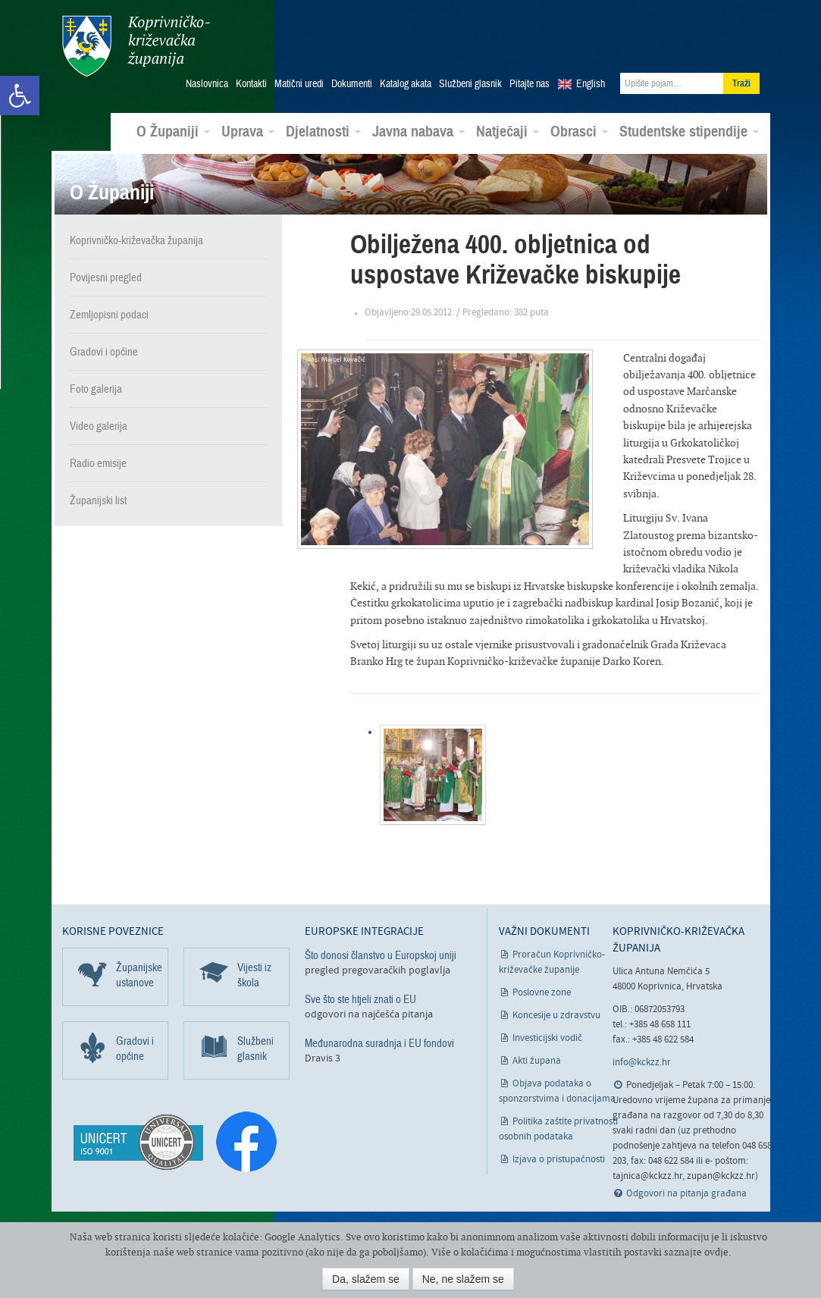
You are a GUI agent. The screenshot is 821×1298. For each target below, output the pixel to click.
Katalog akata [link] (405, 84)
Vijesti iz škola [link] (254, 975)
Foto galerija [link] (96, 389)
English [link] (590, 84)
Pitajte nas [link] (529, 84)
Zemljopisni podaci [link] (109, 314)
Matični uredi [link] (299, 84)
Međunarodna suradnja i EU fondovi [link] (379, 1043)
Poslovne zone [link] (541, 993)
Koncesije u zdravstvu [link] (556, 1016)
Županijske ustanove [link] (139, 975)
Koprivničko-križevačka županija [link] (136, 46)
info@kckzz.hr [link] (642, 1063)
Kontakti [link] (251, 84)
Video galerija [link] (98, 426)
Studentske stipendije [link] (689, 132)
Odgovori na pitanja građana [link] (686, 1194)
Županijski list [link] (98, 500)
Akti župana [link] (536, 1061)
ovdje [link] (716, 1252)
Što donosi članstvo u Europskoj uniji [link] (380, 955)
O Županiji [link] (173, 132)
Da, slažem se (366, 1279)
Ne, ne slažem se (463, 1279)
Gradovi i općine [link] (104, 351)
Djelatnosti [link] (323, 132)
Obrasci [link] (579, 132)
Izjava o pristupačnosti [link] (558, 1160)
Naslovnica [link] (207, 84)
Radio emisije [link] (98, 463)
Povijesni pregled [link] (106, 277)
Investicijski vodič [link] (547, 1038)
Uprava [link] (247, 132)
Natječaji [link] (507, 132)
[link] (19, 95)
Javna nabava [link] (418, 132)
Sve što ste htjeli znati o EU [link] (360, 999)
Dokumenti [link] (351, 84)
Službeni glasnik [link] (470, 84)
